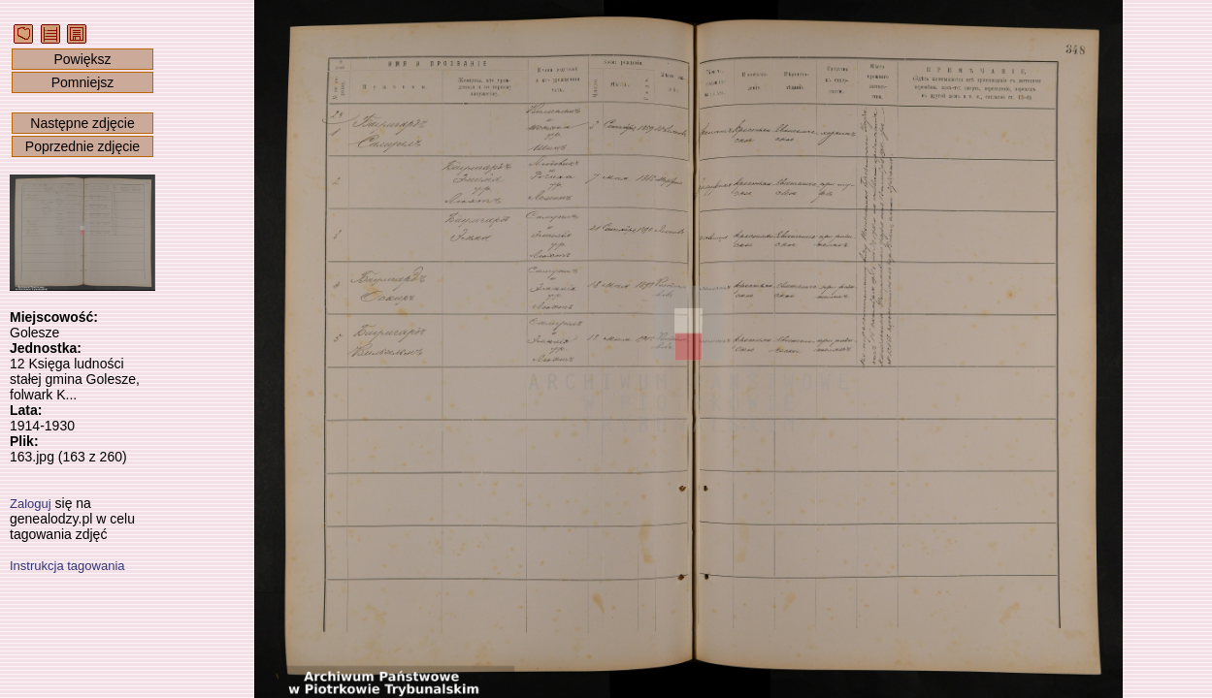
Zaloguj (30, 503)
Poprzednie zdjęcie (82, 146)
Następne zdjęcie (82, 123)
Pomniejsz (83, 82)
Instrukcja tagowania (67, 565)
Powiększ (82, 59)
